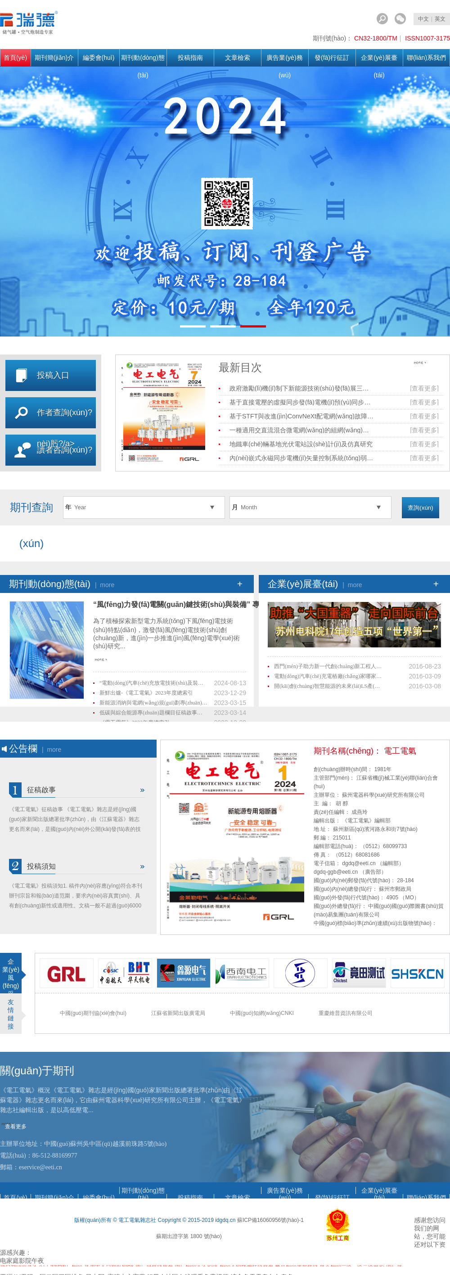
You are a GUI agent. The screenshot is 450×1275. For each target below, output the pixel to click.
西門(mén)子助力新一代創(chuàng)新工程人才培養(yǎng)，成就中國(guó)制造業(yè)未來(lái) (328, 666)
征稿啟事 (41, 790)
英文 (440, 19)
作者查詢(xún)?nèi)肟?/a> (64, 428)
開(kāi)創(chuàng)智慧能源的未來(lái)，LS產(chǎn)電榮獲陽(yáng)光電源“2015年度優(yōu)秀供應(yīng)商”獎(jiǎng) (328, 686)
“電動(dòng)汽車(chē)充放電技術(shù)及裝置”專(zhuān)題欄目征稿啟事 (153, 683)
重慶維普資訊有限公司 (346, 1013)
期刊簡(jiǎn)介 (54, 57)
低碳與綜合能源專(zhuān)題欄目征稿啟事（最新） (153, 712)
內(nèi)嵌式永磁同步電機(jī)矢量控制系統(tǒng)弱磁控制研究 (302, 458)
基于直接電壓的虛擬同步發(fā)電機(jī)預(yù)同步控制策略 (302, 402)
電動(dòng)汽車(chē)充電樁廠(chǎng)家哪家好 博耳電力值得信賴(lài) (328, 676)
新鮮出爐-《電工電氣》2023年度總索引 (146, 693)
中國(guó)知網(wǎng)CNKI (262, 1013)
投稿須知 (41, 866)
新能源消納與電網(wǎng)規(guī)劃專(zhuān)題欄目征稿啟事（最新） (153, 703)
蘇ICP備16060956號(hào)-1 (270, 1220)
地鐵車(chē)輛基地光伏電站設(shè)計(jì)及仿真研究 (301, 444)
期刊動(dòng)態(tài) (142, 60)
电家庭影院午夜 (22, 1260)
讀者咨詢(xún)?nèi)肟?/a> (64, 465)
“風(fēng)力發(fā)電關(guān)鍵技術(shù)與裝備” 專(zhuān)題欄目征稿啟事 (214, 604)
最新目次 (240, 367)
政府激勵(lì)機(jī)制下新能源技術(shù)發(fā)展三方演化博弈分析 (302, 388)
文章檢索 (237, 57)
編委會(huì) (99, 57)
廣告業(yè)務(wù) (284, 60)
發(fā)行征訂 (332, 57)
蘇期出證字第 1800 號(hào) (188, 1236)
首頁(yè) (15, 57)
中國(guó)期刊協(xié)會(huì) (93, 1013)
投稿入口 (53, 375)
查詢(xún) (420, 507)
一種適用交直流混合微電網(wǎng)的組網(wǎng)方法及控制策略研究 (302, 430)
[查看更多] (424, 388)
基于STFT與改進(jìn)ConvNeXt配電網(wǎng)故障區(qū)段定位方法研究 (302, 416)
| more (104, 585)
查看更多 (428, 365)
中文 (423, 19)
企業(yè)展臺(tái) (379, 60)
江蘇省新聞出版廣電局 (178, 1013)
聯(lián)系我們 (426, 57)
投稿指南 (190, 57)
